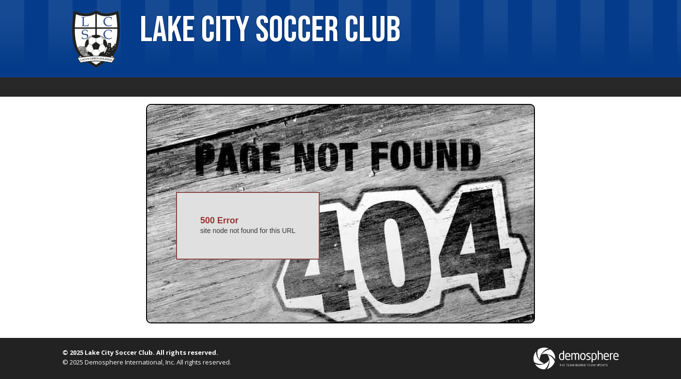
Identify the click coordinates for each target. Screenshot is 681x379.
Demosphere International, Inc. (130, 362)
